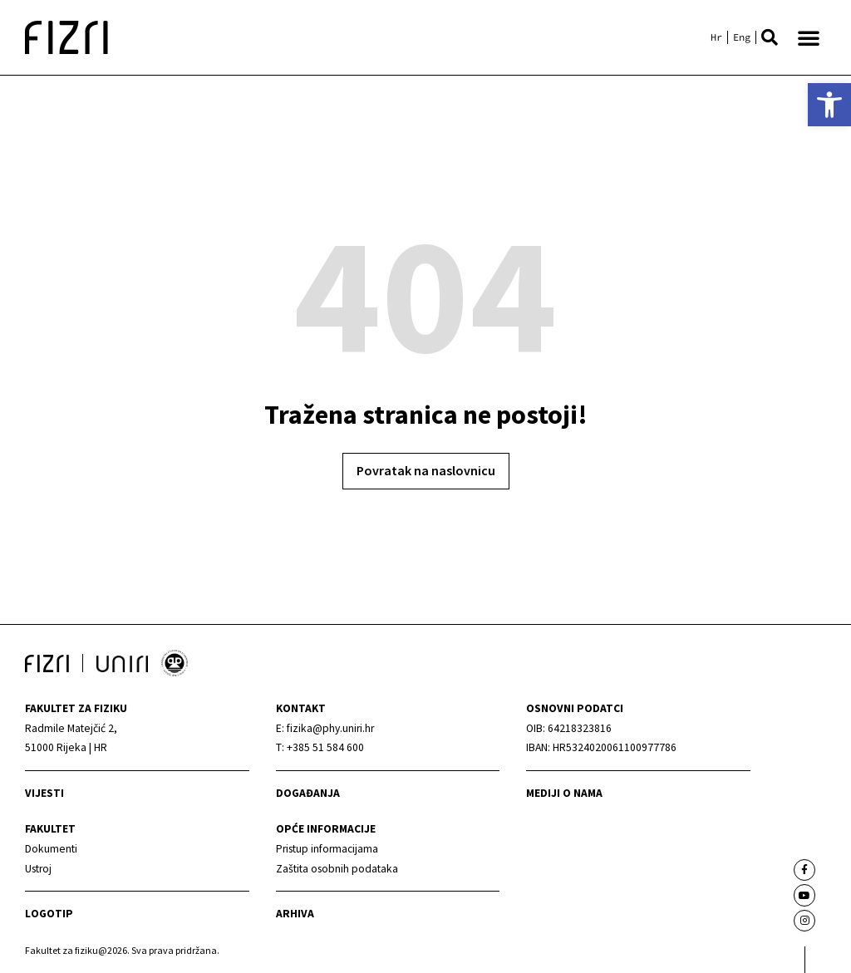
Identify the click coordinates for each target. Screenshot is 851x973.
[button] (769, 37)
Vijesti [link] (44, 793)
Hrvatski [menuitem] (716, 37)
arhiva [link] (295, 914)
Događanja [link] (308, 793)
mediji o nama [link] (564, 793)
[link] (829, 104)
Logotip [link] (49, 914)
